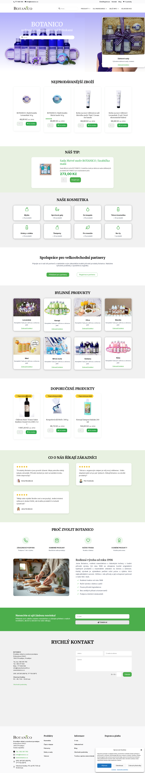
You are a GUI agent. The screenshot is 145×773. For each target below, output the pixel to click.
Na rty (118, 233)
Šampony (57, 233)
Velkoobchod (126, 9)
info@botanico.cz (22, 755)
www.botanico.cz (22, 758)
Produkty (85, 9)
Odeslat (127, 674)
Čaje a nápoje (48, 744)
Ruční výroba (88, 548)
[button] (141, 750)
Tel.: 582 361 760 (22, 752)
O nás (76, 740)
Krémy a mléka (27, 233)
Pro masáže (87, 233)
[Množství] (20, 124)
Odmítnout (119, 765)
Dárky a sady (48, 752)
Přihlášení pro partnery (58, 275)
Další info (113, 9)
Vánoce (46, 756)
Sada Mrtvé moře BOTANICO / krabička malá (85, 162)
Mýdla (26, 215)
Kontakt (114, 2)
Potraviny (47, 748)
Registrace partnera (87, 275)
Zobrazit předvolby (134, 765)
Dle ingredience (99, 9)
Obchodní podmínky (122, 769)
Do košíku (31, 124)
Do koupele (87, 215)
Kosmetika (47, 740)
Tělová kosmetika (118, 215)
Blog (119, 2)
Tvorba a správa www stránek (84, 756)
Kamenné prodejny (57, 548)
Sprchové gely (57, 215)
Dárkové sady (123, 58)
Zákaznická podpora (26, 548)
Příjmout (104, 765)
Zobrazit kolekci (123, 65)
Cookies (113, 769)
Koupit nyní (75, 180)
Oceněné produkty (119, 548)
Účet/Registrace (104, 2)
